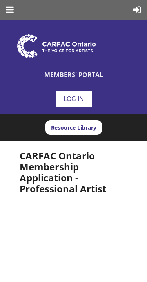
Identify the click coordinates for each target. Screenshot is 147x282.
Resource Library (73, 127)
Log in (74, 98)
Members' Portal (73, 74)
